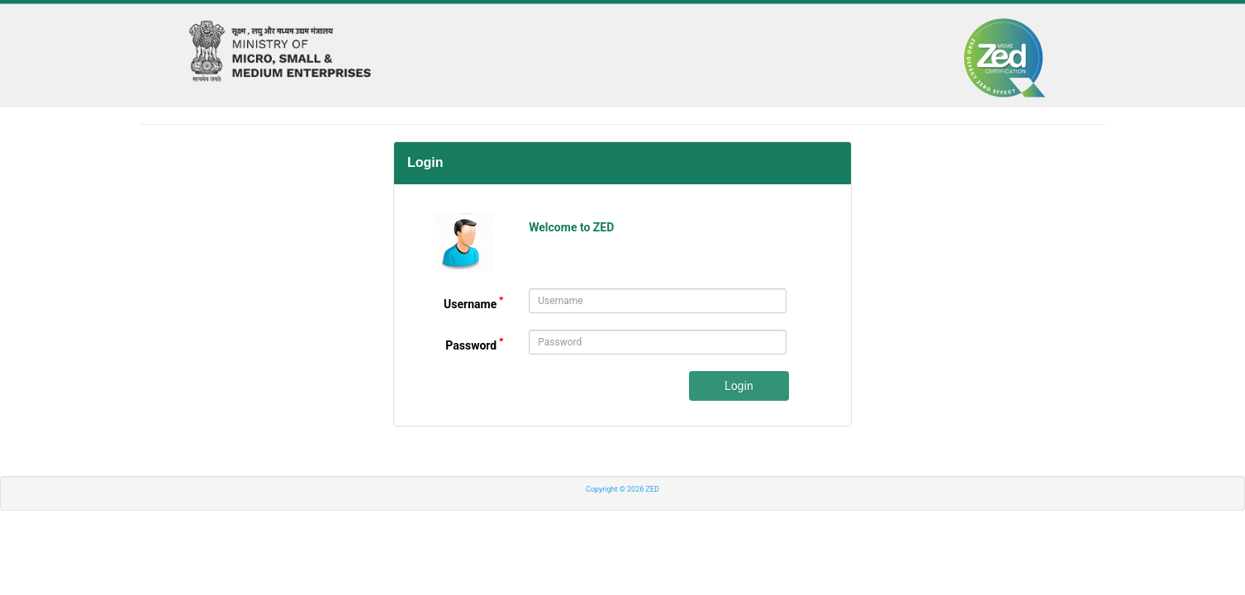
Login (739, 386)
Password (474, 345)
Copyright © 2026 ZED (622, 489)
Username (474, 304)
